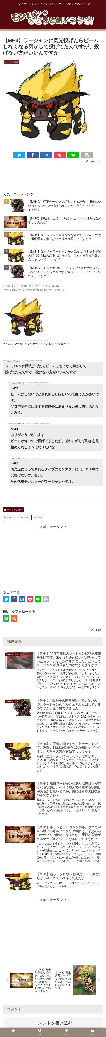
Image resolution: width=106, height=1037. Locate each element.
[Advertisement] (53, 175)
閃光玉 (38, 517)
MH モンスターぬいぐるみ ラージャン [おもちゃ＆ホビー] (36, 343)
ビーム (25, 517)
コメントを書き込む (53, 1024)
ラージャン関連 (13, 509)
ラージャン (11, 517)
